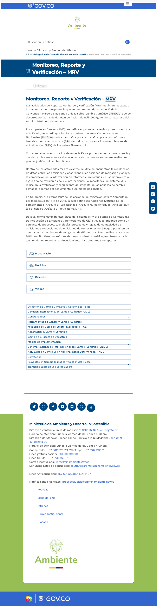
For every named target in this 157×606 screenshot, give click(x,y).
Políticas (43, 489)
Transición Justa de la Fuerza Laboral (50, 366)
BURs (48, 145)
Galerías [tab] (37, 277)
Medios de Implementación (44, 341)
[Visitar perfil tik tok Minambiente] (91, 406)
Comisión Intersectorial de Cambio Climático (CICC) (59, 311)
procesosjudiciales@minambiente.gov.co (88, 481)
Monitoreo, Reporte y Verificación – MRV (110, 54)
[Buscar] (78, 42)
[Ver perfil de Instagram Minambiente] (43, 406)
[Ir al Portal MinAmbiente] (77, 22)
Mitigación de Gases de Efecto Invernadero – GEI (60, 54)
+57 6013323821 (57, 450)
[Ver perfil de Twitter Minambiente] (34, 406)
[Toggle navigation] (128, 3)
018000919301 (69, 454)
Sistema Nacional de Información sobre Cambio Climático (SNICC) (68, 346)
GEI (88, 220)
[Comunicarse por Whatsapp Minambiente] (81, 406)
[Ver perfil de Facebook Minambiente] (53, 406)
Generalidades (36, 316)
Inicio (29, 54)
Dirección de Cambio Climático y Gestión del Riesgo (59, 306)
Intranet (43, 505)
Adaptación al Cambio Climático (47, 331)
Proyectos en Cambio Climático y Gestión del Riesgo (59, 361)
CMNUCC (114, 113)
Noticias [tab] (37, 265)
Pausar (34, 85)
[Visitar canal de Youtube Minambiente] (62, 406)
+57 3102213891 (94, 450)
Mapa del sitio (46, 497)
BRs (67, 141)
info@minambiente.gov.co (72, 461)
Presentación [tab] (40, 254)
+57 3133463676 (58, 457)
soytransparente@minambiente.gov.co (95, 465)
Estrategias (34, 356)
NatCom (47, 137)
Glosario (43, 522)
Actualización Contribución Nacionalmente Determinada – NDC (66, 351)
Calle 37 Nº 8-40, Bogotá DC (100, 430)
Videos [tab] (36, 289)
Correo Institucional (50, 513)
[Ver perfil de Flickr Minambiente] (72, 406)
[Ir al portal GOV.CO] (41, 5)
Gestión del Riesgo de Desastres (47, 336)
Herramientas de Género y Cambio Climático (55, 321)
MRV (110, 98)
